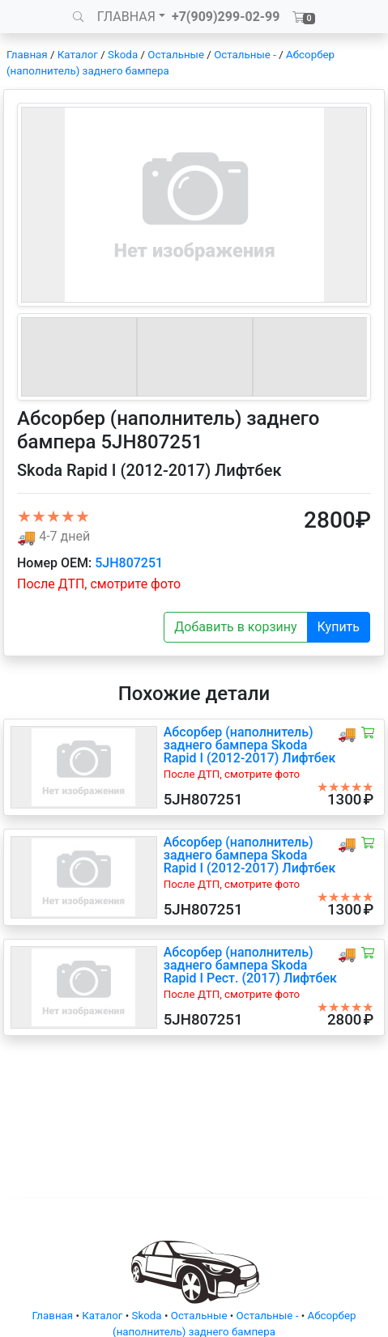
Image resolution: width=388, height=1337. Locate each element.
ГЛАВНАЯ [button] (126, 16)
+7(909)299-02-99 (226, 16)
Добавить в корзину (235, 627)
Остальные (175, 55)
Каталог (78, 55)
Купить (339, 627)
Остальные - (246, 55)
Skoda (123, 55)
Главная (27, 55)
